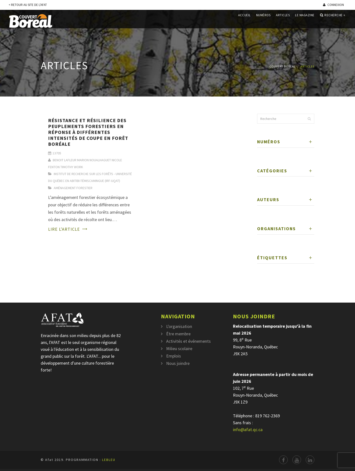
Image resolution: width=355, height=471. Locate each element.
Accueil (244, 20)
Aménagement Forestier (73, 188)
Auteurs (268, 199)
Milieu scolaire (179, 348)
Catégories (272, 171)
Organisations (276, 228)
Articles (283, 20)
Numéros (263, 20)
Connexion (333, 5)
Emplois (173, 356)
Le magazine (305, 20)
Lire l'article (64, 229)
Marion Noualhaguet (94, 160)
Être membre (178, 334)
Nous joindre (178, 363)
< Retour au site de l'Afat (28, 5)
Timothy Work (71, 167)
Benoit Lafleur (64, 160)
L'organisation (179, 326)
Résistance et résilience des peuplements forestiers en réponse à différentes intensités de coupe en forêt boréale (88, 132)
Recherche (332, 21)
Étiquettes (272, 257)
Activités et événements (188, 341)
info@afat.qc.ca (248, 429)
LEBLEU (108, 459)
